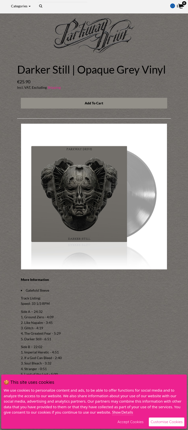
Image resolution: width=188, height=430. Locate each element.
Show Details (122, 412)
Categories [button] (21, 6)
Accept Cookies (131, 421)
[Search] (62, 6)
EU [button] (177, 6)
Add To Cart (94, 103)
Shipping (54, 87)
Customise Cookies (167, 421)
